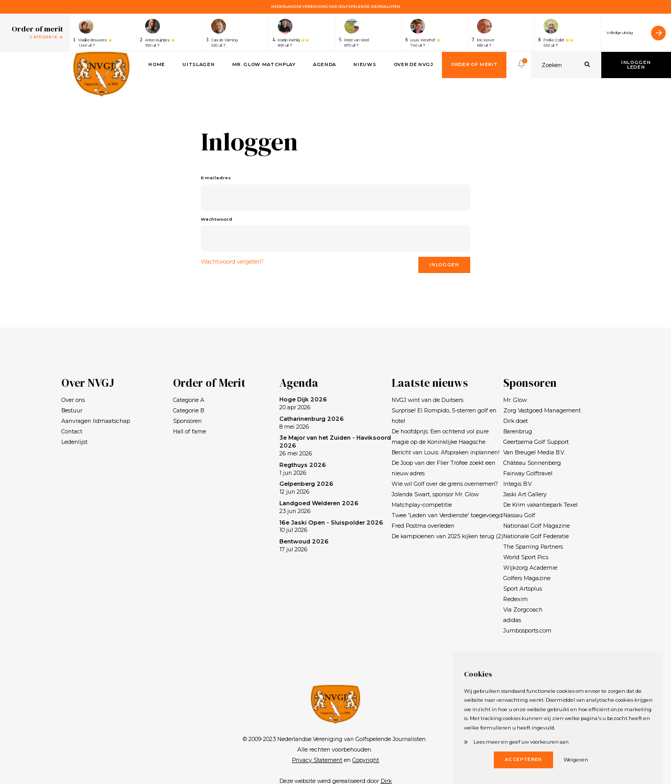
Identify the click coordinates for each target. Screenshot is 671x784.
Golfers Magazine (526, 578)
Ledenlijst (74, 442)
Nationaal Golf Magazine (536, 525)
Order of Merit (474, 64)
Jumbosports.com (527, 630)
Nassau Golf (519, 515)
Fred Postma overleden (423, 525)
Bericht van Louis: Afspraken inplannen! (446, 452)
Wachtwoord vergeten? (232, 261)
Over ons (73, 400)
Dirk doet (515, 421)
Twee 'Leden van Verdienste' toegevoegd (447, 515)
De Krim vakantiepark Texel (540, 505)
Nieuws (364, 64)
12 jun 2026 (306, 488)
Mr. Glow (515, 400)
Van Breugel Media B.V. (534, 452)
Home (156, 64)
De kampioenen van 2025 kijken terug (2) (447, 536)
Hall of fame (189, 431)
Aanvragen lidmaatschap (95, 421)
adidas (512, 620)
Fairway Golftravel (528, 473)
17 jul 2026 (304, 545)
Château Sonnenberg (532, 463)
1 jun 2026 (302, 469)
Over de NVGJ (414, 64)
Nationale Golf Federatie (536, 536)
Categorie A (188, 400)
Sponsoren (187, 421)
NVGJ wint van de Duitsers (427, 400)
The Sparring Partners (533, 546)
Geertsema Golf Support (536, 442)
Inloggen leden (636, 65)
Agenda (324, 64)
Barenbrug (517, 431)
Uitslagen (198, 64)
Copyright (365, 760)
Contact (71, 431)
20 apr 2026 (303, 403)
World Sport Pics (525, 557)
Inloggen (444, 264)
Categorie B (188, 410)
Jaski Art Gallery (525, 494)
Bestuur (71, 410)
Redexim (515, 599)
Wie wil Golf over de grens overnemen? (445, 484)
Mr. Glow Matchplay (264, 64)
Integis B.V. (518, 484)
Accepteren (523, 759)
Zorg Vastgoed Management (542, 410)
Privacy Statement (317, 760)
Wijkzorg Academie (530, 567)
